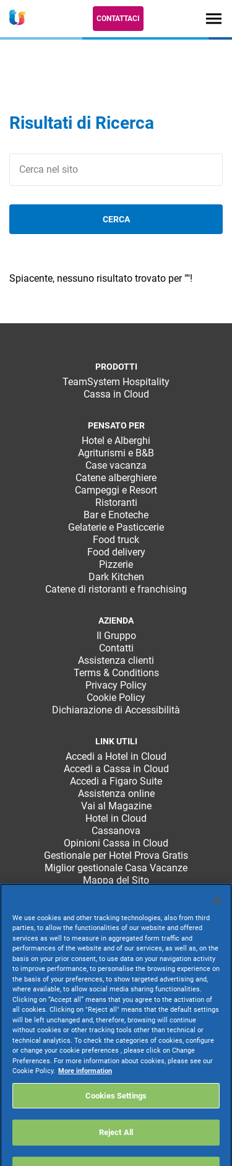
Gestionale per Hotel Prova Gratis (116, 855)
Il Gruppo (116, 636)
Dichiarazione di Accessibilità (116, 710)
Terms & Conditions (116, 673)
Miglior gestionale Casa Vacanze (116, 868)
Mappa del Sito (116, 880)
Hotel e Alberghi (116, 440)
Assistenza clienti (116, 660)
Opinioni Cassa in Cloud (116, 843)
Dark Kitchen (116, 577)
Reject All (116, 1149)
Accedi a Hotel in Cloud (116, 756)
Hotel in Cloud (116, 818)
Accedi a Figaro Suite (116, 781)
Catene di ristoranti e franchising (116, 589)
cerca (116, 219)
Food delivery (116, 552)
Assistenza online (116, 793)
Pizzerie (116, 564)
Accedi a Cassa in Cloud (116, 769)
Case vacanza (116, 465)
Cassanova (116, 831)
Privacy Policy (116, 685)
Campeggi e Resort (116, 490)
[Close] (217, 917)
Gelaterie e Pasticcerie (116, 527)
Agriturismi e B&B (116, 453)
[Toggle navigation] (213, 18)
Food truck (116, 540)
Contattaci (118, 18)
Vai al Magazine (116, 806)
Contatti (116, 648)
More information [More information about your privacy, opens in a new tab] (85, 1088)
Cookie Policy (116, 697)
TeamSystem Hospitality (116, 382)
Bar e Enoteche (116, 515)
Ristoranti (116, 502)
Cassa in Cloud (116, 394)
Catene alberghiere (116, 478)
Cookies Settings (116, 1111)
